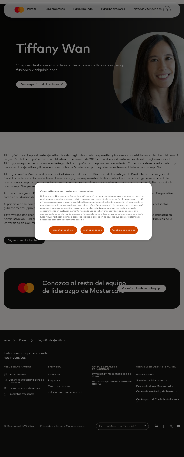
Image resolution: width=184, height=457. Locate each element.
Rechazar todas (92, 230)
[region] (93, 211)
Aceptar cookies (63, 230)
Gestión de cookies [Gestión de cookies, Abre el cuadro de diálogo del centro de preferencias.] (123, 230)
